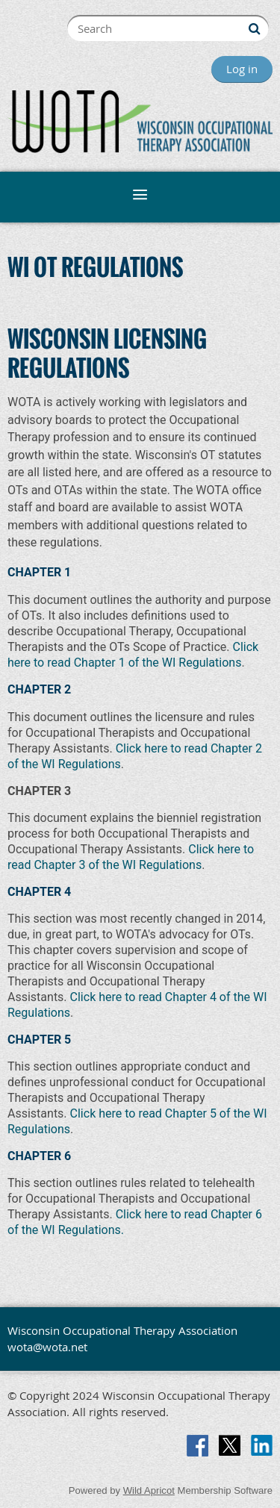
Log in (242, 68)
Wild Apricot (149, 1490)
